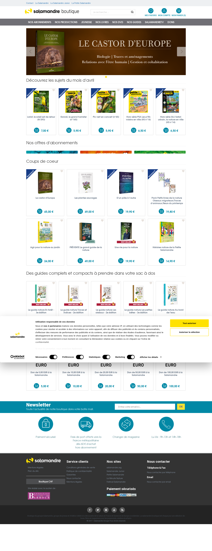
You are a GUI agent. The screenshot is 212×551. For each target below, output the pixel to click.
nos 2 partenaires (53, 514)
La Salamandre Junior (60, 3)
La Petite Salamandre (81, 3)
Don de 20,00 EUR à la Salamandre (106, 408)
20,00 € (109, 421)
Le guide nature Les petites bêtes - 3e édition (138, 346)
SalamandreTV (154, 22)
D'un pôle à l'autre (126, 232)
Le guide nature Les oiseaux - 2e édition (106, 346)
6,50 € (142, 130)
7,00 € (44, 130)
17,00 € (174, 358)
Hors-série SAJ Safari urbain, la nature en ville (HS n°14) (170, 119)
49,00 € (89, 246)
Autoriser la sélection (189, 521)
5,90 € (77, 130)
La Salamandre (42, 3)
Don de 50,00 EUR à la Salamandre (138, 408)
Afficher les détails (149, 546)
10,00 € (77, 421)
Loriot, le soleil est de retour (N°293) (41, 118)
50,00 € (141, 421)
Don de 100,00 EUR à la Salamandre (171, 408)
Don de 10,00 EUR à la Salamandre (73, 408)
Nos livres (102, 22)
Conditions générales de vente (81, 502)
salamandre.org (114, 502)
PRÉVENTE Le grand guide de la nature (86, 283)
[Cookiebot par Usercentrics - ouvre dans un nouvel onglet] (17, 546)
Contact (29, 3)
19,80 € (170, 246)
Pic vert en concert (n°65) (106, 116)
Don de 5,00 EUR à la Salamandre (41, 408)
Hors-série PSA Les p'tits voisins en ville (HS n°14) (138, 118)
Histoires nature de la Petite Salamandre (167, 283)
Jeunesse (86, 22)
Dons (171, 22)
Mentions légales (35, 502)
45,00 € (48, 246)
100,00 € (174, 421)
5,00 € (45, 421)
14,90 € (170, 296)
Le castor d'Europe (45, 232)
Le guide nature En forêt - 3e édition (41, 346)
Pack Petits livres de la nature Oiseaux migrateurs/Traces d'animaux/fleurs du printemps (167, 235)
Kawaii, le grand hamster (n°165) (74, 118)
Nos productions (66, 22)
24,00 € (48, 296)
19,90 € (129, 246)
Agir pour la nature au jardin (45, 282)
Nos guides (134, 22)
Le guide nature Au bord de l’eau (170, 346)
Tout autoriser (189, 512)
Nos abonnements (39, 22)
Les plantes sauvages (85, 232)
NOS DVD (117, 22)
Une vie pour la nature (126, 282)
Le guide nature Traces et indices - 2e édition (73, 346)
